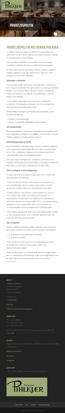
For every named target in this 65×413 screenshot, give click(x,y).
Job (26, 405)
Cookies (33, 405)
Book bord (19, 405)
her (13, 333)
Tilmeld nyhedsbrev (14, 351)
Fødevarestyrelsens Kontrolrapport (19, 309)
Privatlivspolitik (44, 405)
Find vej (9, 304)
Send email (12, 300)
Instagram (10, 360)
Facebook (10, 356)
